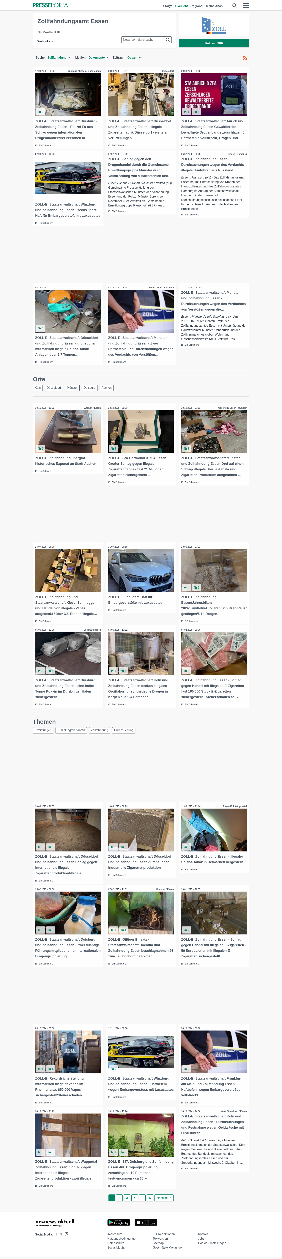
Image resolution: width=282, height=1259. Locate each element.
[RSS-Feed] (244, 58)
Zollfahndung (102, 734)
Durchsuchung (127, 734)
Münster (75, 392)
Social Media (116, 1250)
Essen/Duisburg (91, 634)
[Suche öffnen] (234, 5)
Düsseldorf (167, 71)
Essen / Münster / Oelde (160, 292)
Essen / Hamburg (237, 153)
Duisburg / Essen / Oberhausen (83, 71)
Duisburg (94, 392)
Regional (197, 6)
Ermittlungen (43, 734)
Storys (167, 6)
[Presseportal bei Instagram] (65, 1236)
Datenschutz (115, 1245)
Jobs (201, 1241)
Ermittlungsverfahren (73, 734)
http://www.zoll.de (49, 31)
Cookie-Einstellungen (212, 1245)
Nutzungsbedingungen (122, 1241)
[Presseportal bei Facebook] (55, 1236)
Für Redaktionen (164, 1236)
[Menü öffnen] (245, 5)
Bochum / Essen (164, 893)
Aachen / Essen (92, 412)
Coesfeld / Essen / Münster (232, 412)
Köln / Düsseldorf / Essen (232, 1114)
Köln (38, 392)
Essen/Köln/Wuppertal (234, 810)
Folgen (214, 43)
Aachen (112, 392)
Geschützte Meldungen (168, 1250)
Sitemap (158, 1245)
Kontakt (203, 1236)
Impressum (114, 1236)
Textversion (160, 1241)
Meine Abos (214, 6)
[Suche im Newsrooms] (146, 39)
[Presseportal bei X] (60, 1236)
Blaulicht (181, 6)
